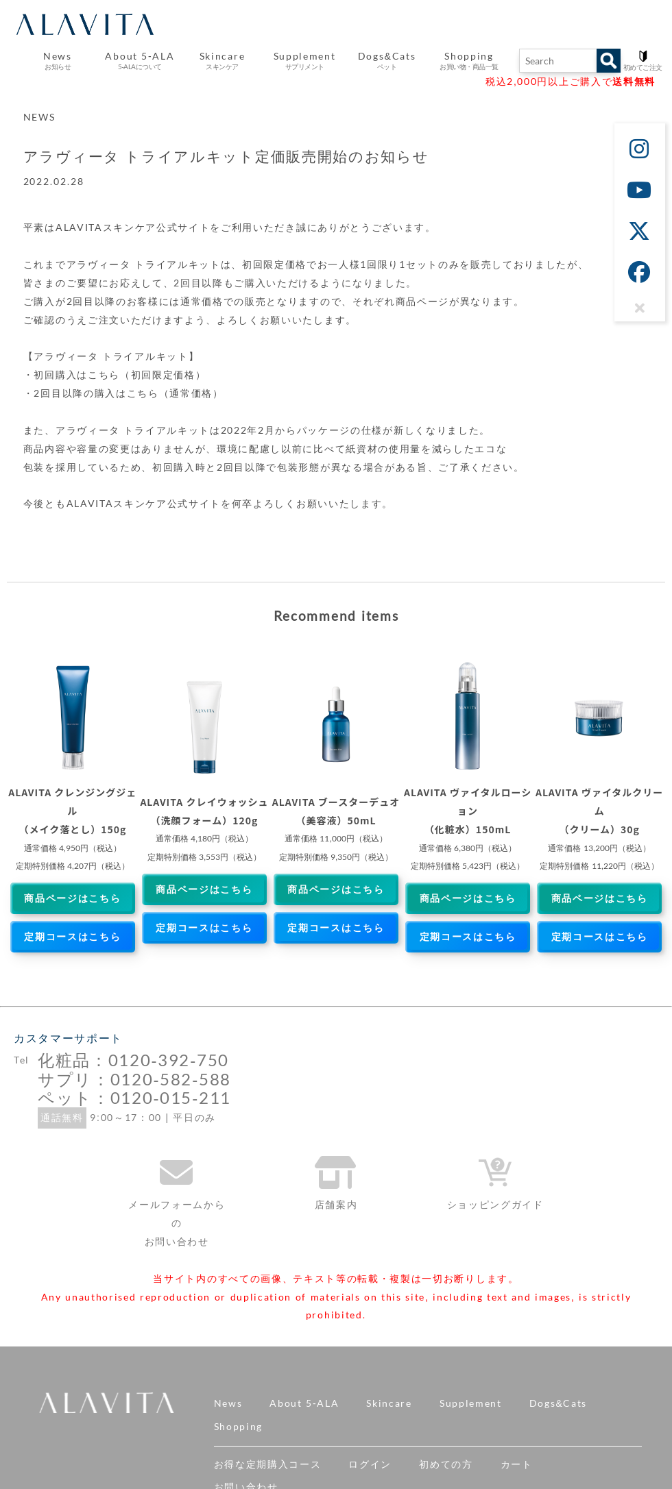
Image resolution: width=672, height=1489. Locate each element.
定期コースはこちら (72, 936)
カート (517, 1464)
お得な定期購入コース (268, 1464)
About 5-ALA (139, 61)
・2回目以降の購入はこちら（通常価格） (123, 393)
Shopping (238, 1426)
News (228, 1403)
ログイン (370, 1464)
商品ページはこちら (72, 898)
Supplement (471, 1403)
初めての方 (445, 1464)
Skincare (388, 1403)
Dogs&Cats (558, 1403)
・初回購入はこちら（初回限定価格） (114, 374)
